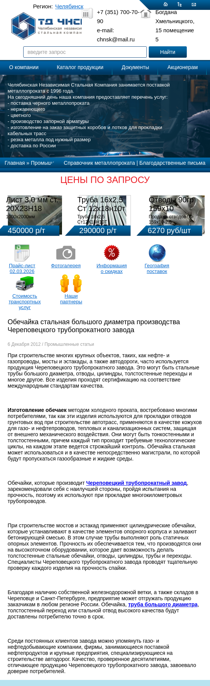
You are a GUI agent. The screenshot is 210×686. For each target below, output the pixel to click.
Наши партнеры (71, 298)
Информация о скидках (112, 268)
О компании (23, 67)
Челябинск (69, 6)
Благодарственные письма (172, 163)
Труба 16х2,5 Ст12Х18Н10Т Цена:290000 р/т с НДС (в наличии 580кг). (101, 224)
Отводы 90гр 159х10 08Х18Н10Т (171, 208)
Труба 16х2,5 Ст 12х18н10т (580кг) (101, 208)
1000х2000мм (20, 216)
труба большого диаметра (162, 604)
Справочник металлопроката (99, 163)
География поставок (157, 268)
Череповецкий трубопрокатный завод (136, 483)
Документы (135, 67)
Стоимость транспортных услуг (25, 301)
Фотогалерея (66, 265)
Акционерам (182, 67)
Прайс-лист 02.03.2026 (22, 268)
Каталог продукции (80, 67)
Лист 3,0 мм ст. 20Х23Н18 (32, 204)
